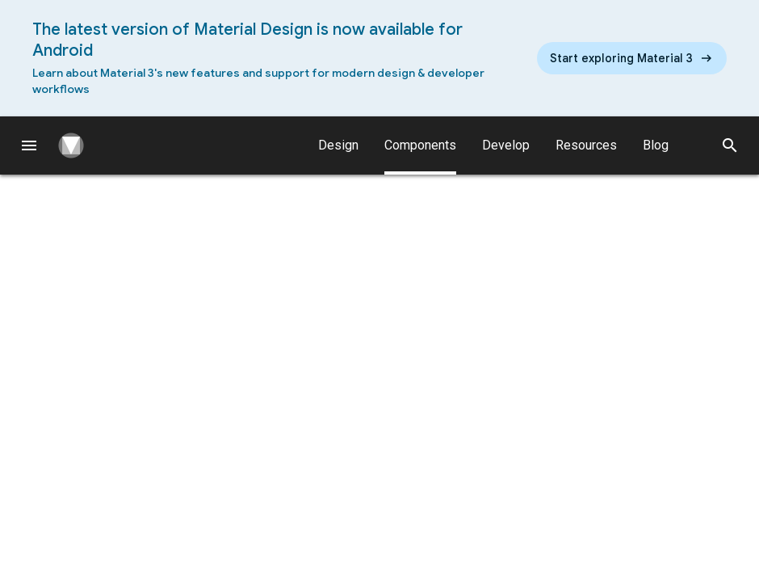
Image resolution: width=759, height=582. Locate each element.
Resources (586, 145)
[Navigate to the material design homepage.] (77, 145)
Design (338, 145)
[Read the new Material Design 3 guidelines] (632, 58)
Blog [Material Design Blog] (656, 145)
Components (420, 156)
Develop (506, 145)
